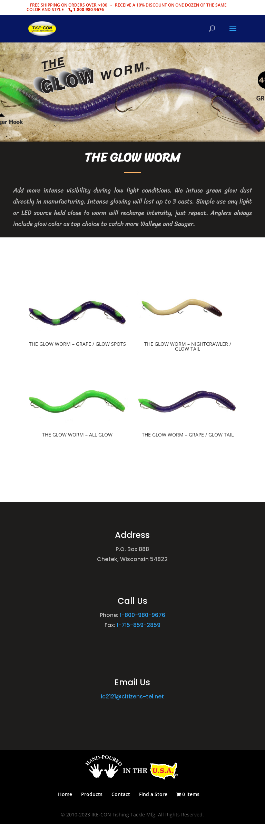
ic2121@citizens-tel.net (132, 696)
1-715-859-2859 (138, 625)
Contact (120, 794)
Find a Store (153, 794)
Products (91, 794)
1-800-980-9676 (142, 615)
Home (65, 794)
